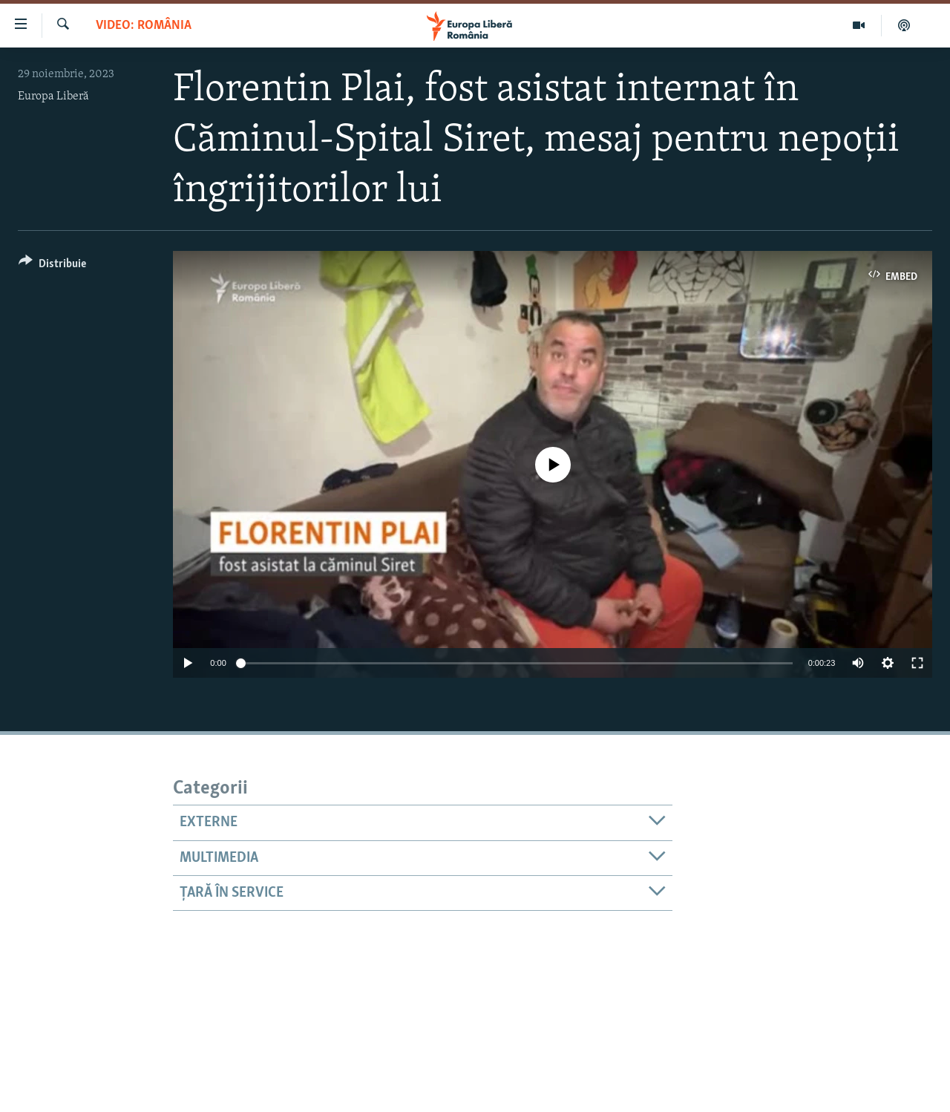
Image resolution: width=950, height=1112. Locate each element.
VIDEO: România (143, 26)
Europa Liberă (53, 96)
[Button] (52, 266)
